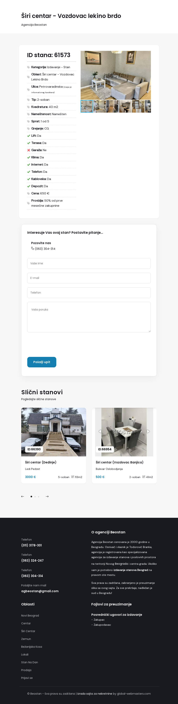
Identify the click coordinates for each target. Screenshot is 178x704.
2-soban (134, 477)
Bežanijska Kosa (31, 647)
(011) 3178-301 (31, 545)
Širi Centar (28, 631)
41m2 (147, 477)
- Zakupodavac (101, 624)
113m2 (76, 477)
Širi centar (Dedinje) (40, 462)
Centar (26, 623)
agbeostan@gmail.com (40, 591)
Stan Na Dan (29, 662)
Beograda (121, 564)
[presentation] (56, 345)
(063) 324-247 (32, 560)
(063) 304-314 (43, 249)
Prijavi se (27, 678)
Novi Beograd (30, 616)
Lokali (24, 654)
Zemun (26, 639)
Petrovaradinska (51, 87)
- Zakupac (98, 619)
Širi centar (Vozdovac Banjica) (120, 462)
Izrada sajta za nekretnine (94, 694)
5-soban (63, 477)
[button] (147, 54)
